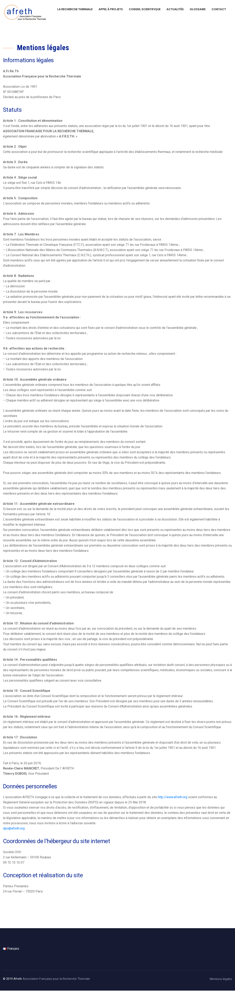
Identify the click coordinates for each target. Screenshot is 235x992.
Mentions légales (221, 980)
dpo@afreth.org (14, 830)
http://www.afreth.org (172, 798)
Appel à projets (111, 9)
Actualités (175, 9)
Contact (219, 9)
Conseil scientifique (144, 9)
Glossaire (198, 9)
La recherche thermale (75, 9)
